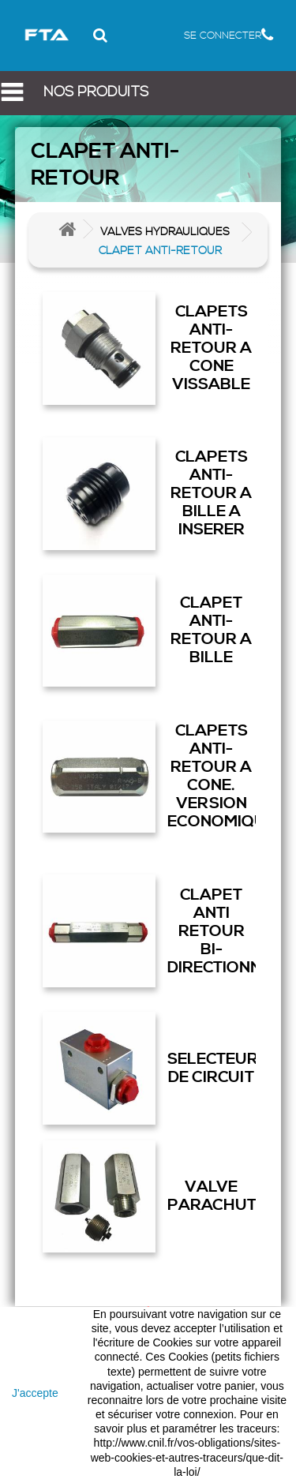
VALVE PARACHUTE (212, 1196)
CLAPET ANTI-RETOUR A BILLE (211, 630)
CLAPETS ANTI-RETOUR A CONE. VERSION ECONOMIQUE (212, 776)
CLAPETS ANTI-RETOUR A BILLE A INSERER (211, 493)
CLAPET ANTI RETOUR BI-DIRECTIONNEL (212, 931)
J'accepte (35, 1393)
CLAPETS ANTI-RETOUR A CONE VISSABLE (211, 348)
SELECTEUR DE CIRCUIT (212, 1068)
